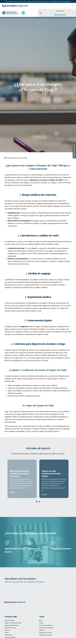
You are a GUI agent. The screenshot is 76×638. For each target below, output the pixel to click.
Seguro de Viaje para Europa (36, 1)
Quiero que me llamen (60, 14)
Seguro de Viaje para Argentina (61, 1)
